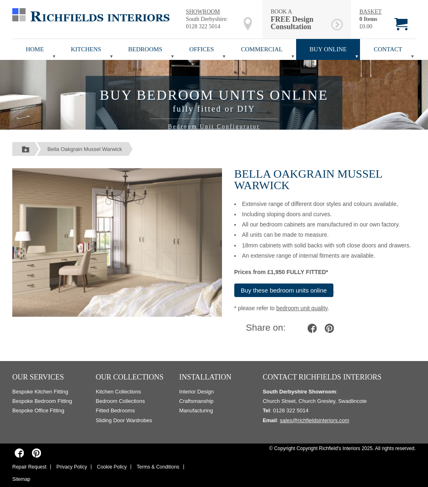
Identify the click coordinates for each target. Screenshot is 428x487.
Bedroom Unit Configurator (214, 126)
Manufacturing (196, 410)
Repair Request (29, 466)
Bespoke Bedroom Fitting (42, 401)
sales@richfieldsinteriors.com (314, 420)
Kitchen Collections (118, 392)
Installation (205, 377)
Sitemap (21, 479)
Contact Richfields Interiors (322, 377)
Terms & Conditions (158, 466)
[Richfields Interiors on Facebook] (19, 453)
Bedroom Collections (120, 401)
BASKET (370, 12)
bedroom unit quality (301, 308)
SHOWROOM (203, 12)
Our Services (38, 377)
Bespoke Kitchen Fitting (40, 392)
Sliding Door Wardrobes (124, 420)
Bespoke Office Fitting (38, 410)
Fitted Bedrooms (115, 410)
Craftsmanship (196, 401)
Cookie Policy (112, 466)
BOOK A (300, 19)
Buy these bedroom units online (284, 290)
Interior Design (196, 392)
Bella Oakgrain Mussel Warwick (85, 149)
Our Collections (130, 377)
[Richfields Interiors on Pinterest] (36, 453)
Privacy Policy (72, 466)
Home (35, 49)
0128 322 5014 (203, 26)
